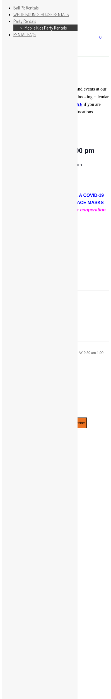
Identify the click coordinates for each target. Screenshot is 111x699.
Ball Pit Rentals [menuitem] (25, 8)
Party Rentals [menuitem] (24, 21)
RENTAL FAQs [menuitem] (24, 34)
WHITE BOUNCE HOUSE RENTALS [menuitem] (41, 14)
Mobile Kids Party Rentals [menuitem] (46, 28)
